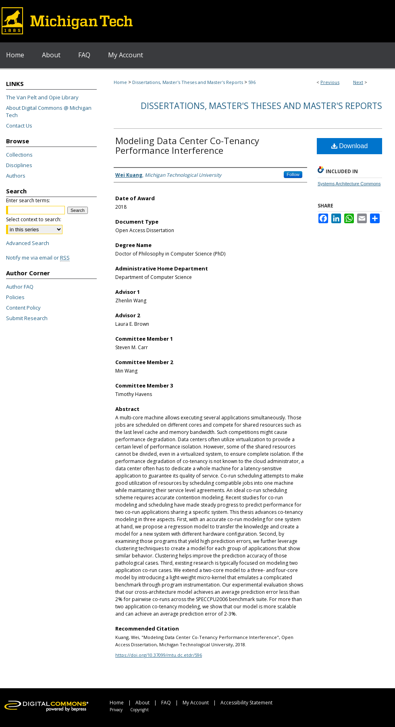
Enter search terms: (28, 200)
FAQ (166, 702)
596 (252, 82)
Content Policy (23, 307)
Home (120, 82)
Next (358, 82)
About (142, 702)
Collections (19, 154)
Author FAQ (19, 286)
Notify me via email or (38, 257)
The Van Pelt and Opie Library (42, 97)
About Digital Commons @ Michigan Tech (48, 111)
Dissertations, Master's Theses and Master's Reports (187, 82)
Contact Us (19, 125)
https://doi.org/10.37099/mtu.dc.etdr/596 (158, 655)
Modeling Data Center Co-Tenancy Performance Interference (187, 145)
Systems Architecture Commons (349, 183)
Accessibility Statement (246, 702)
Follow (293, 174)
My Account (196, 702)
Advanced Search (27, 243)
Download (349, 145)
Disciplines (19, 165)
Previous (329, 82)
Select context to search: (33, 219)
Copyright (139, 709)
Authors (15, 175)
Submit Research (27, 318)
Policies (15, 297)
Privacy (116, 709)
